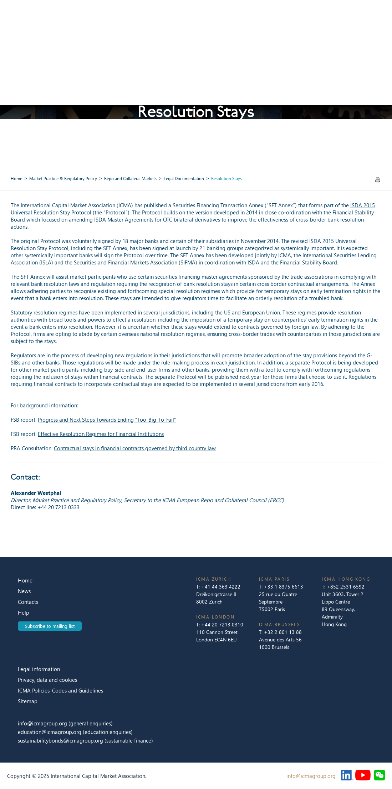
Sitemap (27, 701)
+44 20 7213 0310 (222, 624)
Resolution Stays (226, 178)
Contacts (28, 601)
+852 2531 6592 (346, 586)
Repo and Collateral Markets (130, 178)
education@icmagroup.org (50, 731)
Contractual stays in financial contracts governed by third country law (135, 448)
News (24, 591)
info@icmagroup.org (42, 723)
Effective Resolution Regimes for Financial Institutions (101, 433)
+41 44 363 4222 (220, 586)
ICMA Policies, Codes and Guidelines (60, 690)
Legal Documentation (184, 178)
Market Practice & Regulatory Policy (63, 178)
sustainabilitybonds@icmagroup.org (61, 740)
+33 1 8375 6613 (283, 586)
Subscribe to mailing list (50, 626)
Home (16, 178)
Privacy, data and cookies (47, 679)
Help (23, 612)
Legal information (39, 669)
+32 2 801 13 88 (283, 632)
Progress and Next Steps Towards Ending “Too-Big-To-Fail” (107, 419)
